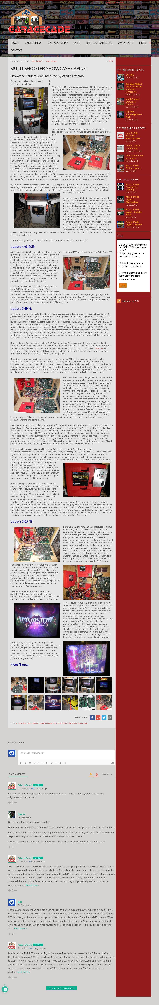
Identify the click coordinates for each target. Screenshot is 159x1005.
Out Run (130, 75)
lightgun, (57, 723)
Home (108, 3)
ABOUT (15, 42)
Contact (16, 50)
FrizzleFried (37, 61)
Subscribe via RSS (130, 301)
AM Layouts (125, 42)
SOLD (77, 42)
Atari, (25, 723)
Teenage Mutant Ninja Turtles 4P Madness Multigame (134, 88)
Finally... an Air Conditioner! (133, 146)
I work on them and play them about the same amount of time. (133, 275)
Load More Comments (61, 988)
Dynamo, (49, 723)
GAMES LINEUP (33, 42)
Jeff (30, 861)
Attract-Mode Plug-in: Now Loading (132, 187)
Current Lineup (118, 3)
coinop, (42, 723)
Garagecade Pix (58, 42)
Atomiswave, (32, 723)
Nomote (99, 348)
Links (142, 42)
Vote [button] (122, 285)
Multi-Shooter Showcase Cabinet (132, 102)
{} (60, 763)
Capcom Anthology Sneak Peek (134, 114)
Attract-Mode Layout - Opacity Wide (134, 212)
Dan (30, 948)
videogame (82, 723)
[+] (64, 763)
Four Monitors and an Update (134, 156)
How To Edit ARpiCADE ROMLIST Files (133, 136)
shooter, (64, 723)
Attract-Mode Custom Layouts (133, 166)
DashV (31, 788)
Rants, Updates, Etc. (99, 42)
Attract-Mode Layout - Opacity (134, 223)
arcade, (19, 723)
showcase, (72, 723)
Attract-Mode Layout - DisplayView (132, 199)
